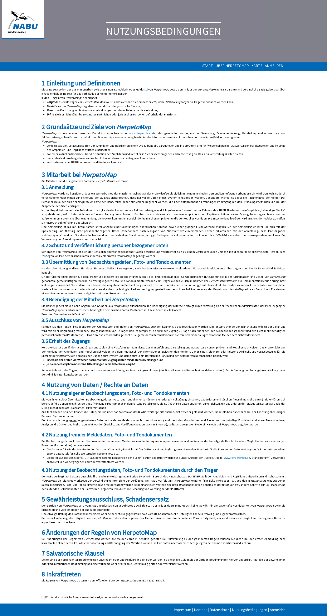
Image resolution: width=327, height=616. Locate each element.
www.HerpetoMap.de (142, 133)
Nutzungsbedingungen (249, 609)
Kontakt (200, 609)
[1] (146, 89)
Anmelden (274, 66)
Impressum (182, 609)
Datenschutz (219, 609)
